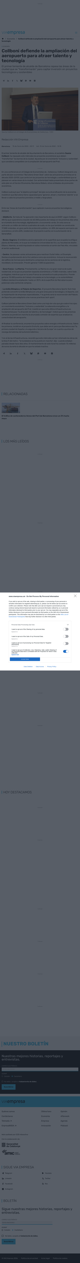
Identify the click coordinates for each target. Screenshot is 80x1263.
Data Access (40, 666)
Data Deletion (28, 666)
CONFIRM (25, 659)
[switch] (66, 629)
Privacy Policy (51, 666)
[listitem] (40, 625)
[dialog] (40, 631)
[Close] (76, 597)
